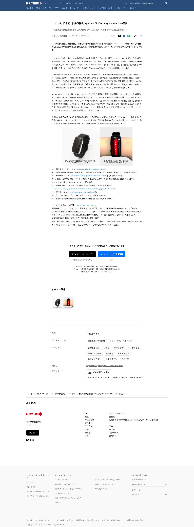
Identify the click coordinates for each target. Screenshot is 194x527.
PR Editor (58, 502)
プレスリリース (42, 394)
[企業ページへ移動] (34, 414)
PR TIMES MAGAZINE (62, 493)
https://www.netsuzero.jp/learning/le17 (82, 192)
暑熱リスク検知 (94, 353)
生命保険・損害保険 (96, 341)
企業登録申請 (147, 3)
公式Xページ (136, 490)
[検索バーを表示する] (166, 3)
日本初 (106, 348)
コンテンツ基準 (59, 520)
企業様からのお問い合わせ (111, 520)
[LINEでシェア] (129, 36)
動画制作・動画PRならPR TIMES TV (67, 484)
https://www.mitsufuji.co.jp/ (86, 205)
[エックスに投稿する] (120, 36)
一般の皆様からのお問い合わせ (133, 520)
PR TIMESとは (31, 482)
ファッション (90, 8)
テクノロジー (37, 8)
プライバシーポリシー (43, 520)
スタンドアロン (94, 359)
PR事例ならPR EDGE (102, 489)
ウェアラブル (133, 348)
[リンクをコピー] (140, 36)
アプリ (57, 8)
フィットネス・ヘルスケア (120, 341)
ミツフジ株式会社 (58, 394)
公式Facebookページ (139, 480)
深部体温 (109, 353)
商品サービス (93, 334)
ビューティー (77, 8)
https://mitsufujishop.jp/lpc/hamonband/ (91, 169)
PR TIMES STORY (61, 480)
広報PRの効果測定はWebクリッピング (68, 498)
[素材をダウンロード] (136, 36)
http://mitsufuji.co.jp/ (117, 413)
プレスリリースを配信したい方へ (38, 496)
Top (27, 8)
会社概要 (30, 520)
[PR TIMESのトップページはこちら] (55, 3)
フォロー (33, 433)
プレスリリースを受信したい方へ (38, 491)
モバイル (48, 8)
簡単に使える (111, 359)
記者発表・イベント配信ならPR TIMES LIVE (70, 489)
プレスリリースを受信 (131, 3)
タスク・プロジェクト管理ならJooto (107, 480)
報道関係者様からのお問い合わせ (87, 520)
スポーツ (133, 8)
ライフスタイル (104, 8)
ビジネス (116, 8)
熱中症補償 (118, 348)
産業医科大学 (123, 353)
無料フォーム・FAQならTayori (105, 484)
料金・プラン (31, 487)
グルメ (125, 8)
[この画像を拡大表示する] (62, 303)
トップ (30, 394)
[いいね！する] (112, 36)
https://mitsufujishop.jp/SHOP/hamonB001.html (88, 176)
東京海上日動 (93, 348)
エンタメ (65, 8)
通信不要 (125, 359)
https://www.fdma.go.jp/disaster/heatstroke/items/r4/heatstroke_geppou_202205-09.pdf (84, 189)
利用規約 (70, 520)
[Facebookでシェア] (124, 36)
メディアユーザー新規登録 (111, 254)
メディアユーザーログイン (82, 254)
